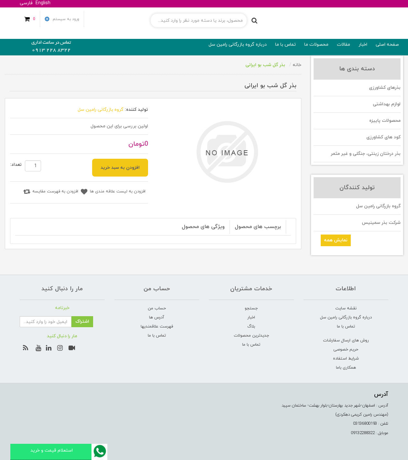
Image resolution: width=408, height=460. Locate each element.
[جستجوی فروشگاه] (199, 20)
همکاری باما (346, 368)
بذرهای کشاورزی (385, 88)
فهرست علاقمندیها (157, 326)
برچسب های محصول (258, 226)
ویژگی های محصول (203, 226)
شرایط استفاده (346, 359)
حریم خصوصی (345, 349)
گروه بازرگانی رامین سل (378, 206)
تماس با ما (346, 326)
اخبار (251, 317)
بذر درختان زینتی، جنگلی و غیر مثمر (366, 154)
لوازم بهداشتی (387, 104)
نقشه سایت (346, 308)
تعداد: (16, 165)
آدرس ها (156, 317)
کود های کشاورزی (383, 137)
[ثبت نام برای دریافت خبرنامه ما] (45, 321)
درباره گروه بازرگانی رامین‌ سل (346, 317)
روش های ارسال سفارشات (346, 340)
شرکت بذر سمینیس (381, 223)
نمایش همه (336, 240)
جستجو (251, 308)
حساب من (157, 308)
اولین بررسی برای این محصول (119, 126)
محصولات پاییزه (385, 121)
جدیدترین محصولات (251, 336)
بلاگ (251, 326)
